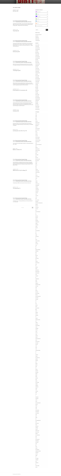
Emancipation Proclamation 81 (20, 90)
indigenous (36, 283)
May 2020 (36, 87)
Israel (36, 287)
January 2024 (37, 55)
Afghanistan (36, 125)
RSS (28, 21)
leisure (36, 306)
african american (37, 128)
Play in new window (18, 20)
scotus (36, 401)
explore (36, 226)
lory (35, 316)
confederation (37, 185)
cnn (35, 179)
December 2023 (37, 56)
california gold (37, 170)
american (36, 135)
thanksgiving (37, 440)
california (36, 169)
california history (37, 172)
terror (36, 436)
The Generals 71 (16, 188)
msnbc (36, 334)
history (36, 268)
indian (36, 280)
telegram (36, 433)
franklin (36, 242)
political (36, 373)
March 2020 (37, 90)
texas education (37, 439)
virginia (36, 455)
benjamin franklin (37, 150)
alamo (36, 131)
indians (36, 281)
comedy (36, 182)
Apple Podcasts (18, 21)
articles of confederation (38, 144)
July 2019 (36, 91)
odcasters (36, 354)
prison (36, 379)
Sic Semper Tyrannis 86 (38, 34)
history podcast (37, 271)
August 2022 (37, 65)
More (30, 21)
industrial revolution (37, 284)
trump (36, 446)
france (36, 239)
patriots (36, 363)
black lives (36, 157)
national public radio (37, 338)
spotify (36, 417)
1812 (36, 118)
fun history (36, 243)
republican (36, 385)
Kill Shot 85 (15, 11)
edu (35, 214)
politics (36, 376)
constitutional (37, 189)
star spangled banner (38, 420)
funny (36, 245)
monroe (36, 332)
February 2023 (37, 62)
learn (36, 303)
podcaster (36, 370)
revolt (36, 389)
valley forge (36, 452)
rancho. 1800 (37, 382)
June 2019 (36, 93)
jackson (36, 290)
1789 (36, 115)
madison (36, 322)
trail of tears (36, 442)
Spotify (22, 21)
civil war (36, 175)
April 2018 (36, 103)
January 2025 (37, 46)
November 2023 (37, 58)
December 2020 (37, 78)
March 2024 (37, 52)
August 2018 (37, 100)
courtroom (36, 195)
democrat (36, 205)
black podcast (37, 160)
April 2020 (36, 88)
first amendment (37, 230)
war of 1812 (36, 458)
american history (37, 137)
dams (36, 198)
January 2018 (37, 107)
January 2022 (37, 68)
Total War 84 (16, 30)
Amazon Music (26, 21)
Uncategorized (37, 449)
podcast (36, 369)
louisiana (36, 318)
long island (36, 315)
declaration (36, 201)
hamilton (36, 261)
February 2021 (37, 75)
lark (35, 300)
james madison (37, 293)
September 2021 (37, 72)
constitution (36, 188)
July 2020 (36, 84)
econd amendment (37, 211)
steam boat (36, 426)
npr (35, 351)
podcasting (36, 372)
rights (36, 392)
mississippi (36, 328)
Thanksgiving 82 (16, 70)
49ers (36, 119)
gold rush (36, 255)
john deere (36, 299)
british (36, 163)
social (36, 408)
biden (36, 153)
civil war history (37, 176)
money (36, 331)
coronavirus (36, 191)
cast (36, 173)
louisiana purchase (37, 319)
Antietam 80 (16, 111)
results (36, 388)
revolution (36, 391)
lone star (36, 313)
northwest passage (37, 350)
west (36, 461)
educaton (36, 217)
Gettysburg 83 (16, 51)
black (36, 156)
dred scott (36, 208)
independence (37, 278)
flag (35, 233)
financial (36, 227)
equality (36, 223)
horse (36, 274)
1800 (36, 116)
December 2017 (37, 109)
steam (36, 424)
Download (23, 20)
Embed (26, 20)
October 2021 (37, 71)
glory (36, 252)
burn (36, 166)
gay (35, 246)
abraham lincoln (37, 122)
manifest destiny (37, 325)
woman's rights (37, 465)
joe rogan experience (38, 296)
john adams (36, 297)
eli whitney (36, 220)
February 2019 (37, 94)
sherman (36, 404)
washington (36, 459)
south (36, 414)
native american (37, 341)
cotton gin (36, 192)
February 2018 (37, 106)
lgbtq (36, 309)
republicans (36, 386)
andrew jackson (37, 141)
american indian (37, 138)
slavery (36, 405)
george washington (37, 249)
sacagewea (36, 398)
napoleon (36, 335)
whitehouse (36, 462)
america (36, 134)
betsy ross (36, 151)
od (35, 353)
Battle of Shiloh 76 (17, 149)
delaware (36, 204)
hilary (36, 264)
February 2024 (37, 53)
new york (36, 344)
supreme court (37, 430)
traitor (36, 443)
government (37, 258)
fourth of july (37, 236)
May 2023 (36, 59)
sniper (36, 407)
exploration (36, 224)
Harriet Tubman (37, 262)
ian (35, 277)
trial (35, 445)
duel (35, 210)
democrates (36, 207)
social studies (37, 411)
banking (36, 147)
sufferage (36, 427)
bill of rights (36, 154)
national (36, 337)
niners (36, 347)
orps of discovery (37, 357)
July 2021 (36, 74)
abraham (36, 121)
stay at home (37, 423)
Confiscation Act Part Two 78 (20, 130)
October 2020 (37, 81)
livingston (36, 312)
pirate (36, 366)
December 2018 (37, 97)
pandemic (36, 360)
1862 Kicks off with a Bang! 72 (20, 170)
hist (35, 265)
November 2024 (37, 49)
